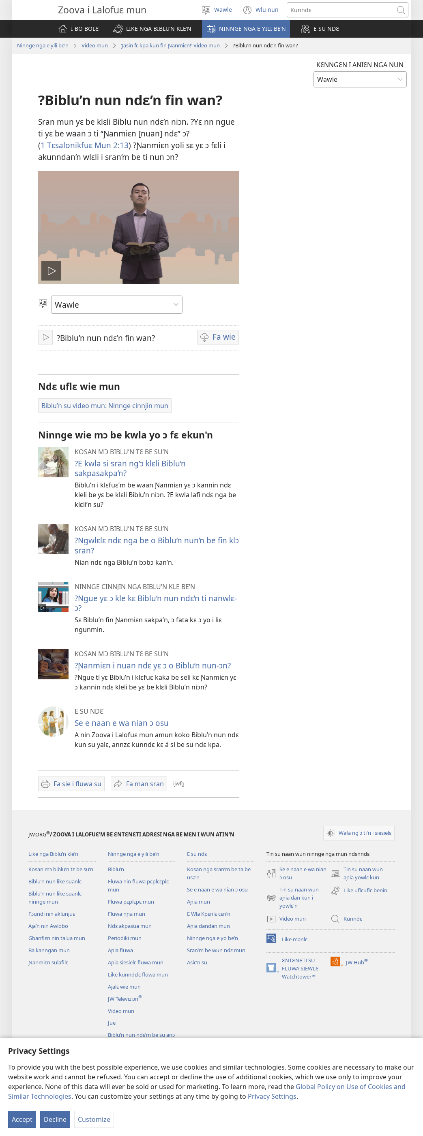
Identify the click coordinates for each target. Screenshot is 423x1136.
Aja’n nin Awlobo (48, 926)
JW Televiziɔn (125, 998)
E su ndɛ (197, 853)
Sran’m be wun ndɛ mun (216, 950)
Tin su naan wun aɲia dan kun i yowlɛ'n (292, 898)
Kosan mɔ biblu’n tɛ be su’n (60, 869)
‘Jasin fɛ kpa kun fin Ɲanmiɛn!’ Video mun (170, 45)
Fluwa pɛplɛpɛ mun (131, 901)
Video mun (95, 45)
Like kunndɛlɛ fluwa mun (138, 974)
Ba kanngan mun (49, 950)
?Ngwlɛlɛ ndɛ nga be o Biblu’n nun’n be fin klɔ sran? (157, 545)
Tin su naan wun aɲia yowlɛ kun (357, 874)
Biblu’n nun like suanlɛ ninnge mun (55, 897)
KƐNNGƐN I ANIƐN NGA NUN (360, 64)
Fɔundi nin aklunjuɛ (51, 913)
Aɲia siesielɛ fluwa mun (135, 962)
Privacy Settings (272, 1096)
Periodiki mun (125, 938)
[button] (152, 29)
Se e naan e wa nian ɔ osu (122, 722)
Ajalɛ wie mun (124, 986)
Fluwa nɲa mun (126, 913)
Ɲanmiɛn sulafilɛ (48, 962)
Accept (22, 1119)
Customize (94, 1119)
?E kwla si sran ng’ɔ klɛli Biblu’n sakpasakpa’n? (130, 468)
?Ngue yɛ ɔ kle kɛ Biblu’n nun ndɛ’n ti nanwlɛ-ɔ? (156, 603)
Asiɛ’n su (197, 962)
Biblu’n (116, 869)
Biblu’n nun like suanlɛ (55, 881)
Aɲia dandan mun (208, 926)
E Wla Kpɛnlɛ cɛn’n (208, 913)
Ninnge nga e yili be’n (43, 45)
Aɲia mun (198, 901)
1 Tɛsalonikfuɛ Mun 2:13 (85, 145)
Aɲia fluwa (120, 950)
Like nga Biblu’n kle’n (53, 853)
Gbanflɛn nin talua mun (56, 938)
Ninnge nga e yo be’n (212, 938)
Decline (55, 1119)
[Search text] (340, 9)
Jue (112, 1022)
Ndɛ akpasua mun (130, 926)
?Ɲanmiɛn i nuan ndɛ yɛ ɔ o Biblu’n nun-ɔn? (153, 665)
